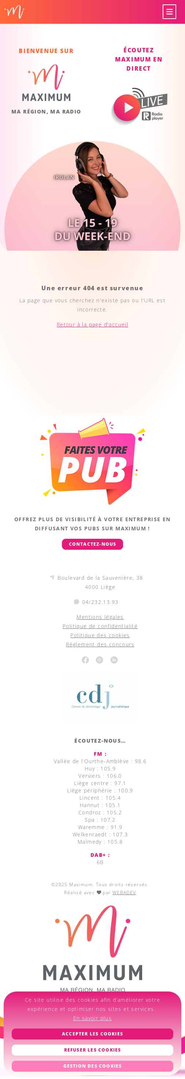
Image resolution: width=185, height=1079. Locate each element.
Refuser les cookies (92, 1050)
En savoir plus (92, 1018)
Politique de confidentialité (100, 626)
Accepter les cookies (92, 1034)
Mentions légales (100, 616)
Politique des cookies (100, 635)
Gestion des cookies (92, 1066)
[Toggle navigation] (169, 12)
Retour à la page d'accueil (92, 324)
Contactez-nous (92, 544)
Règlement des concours (100, 644)
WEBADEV (124, 892)
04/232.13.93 (100, 601)
